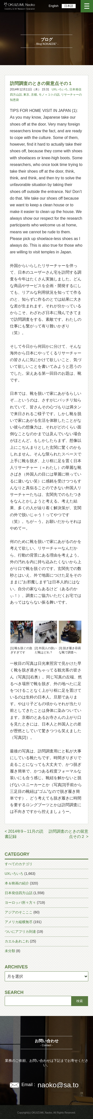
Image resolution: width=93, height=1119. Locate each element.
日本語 (68, 6)
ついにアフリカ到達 (20, 931)
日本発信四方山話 (18, 893)
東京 (26, 94)
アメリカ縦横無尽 (18, 922)
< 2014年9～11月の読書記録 (24, 834)
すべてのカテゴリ (18, 864)
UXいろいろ (60, 89)
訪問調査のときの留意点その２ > (68, 834)
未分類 (10, 951)
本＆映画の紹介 (17, 883)
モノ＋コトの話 (49, 94)
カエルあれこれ (17, 941)
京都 (34, 94)
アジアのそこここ (18, 912)
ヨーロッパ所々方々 (20, 903)
